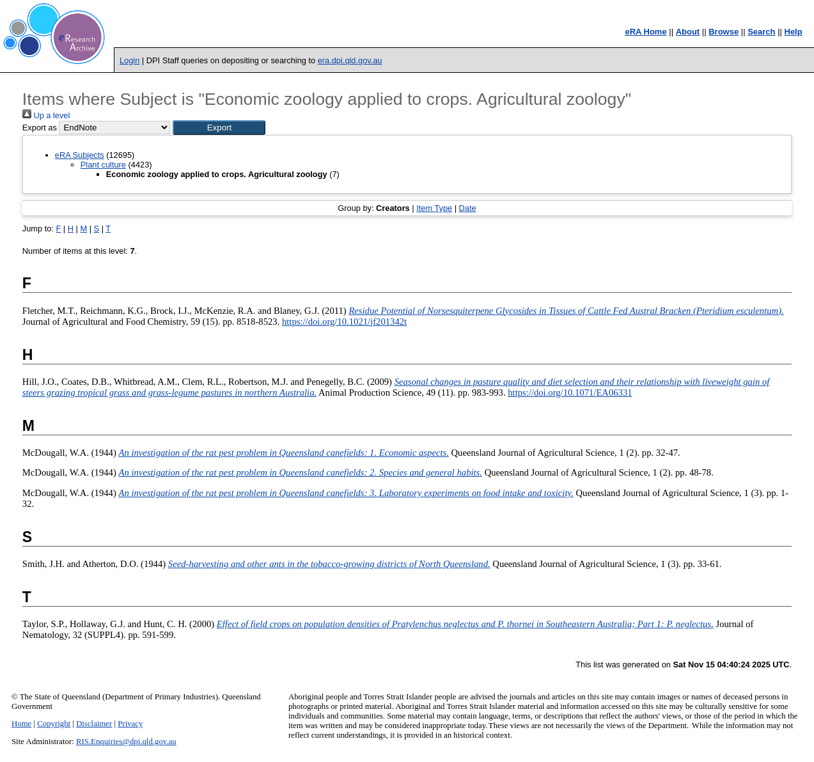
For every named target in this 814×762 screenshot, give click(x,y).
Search (761, 31)
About (688, 31)
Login (129, 60)
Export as (39, 127)
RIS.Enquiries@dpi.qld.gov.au (126, 741)
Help (793, 31)
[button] (219, 127)
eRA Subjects (79, 155)
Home (21, 723)
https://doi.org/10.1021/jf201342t (344, 321)
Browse (723, 31)
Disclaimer (94, 723)
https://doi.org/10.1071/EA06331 (570, 392)
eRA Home (645, 31)
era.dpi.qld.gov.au (350, 60)
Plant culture (103, 164)
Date (467, 208)
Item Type (434, 208)
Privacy (130, 723)
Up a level (46, 115)
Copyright (53, 723)
